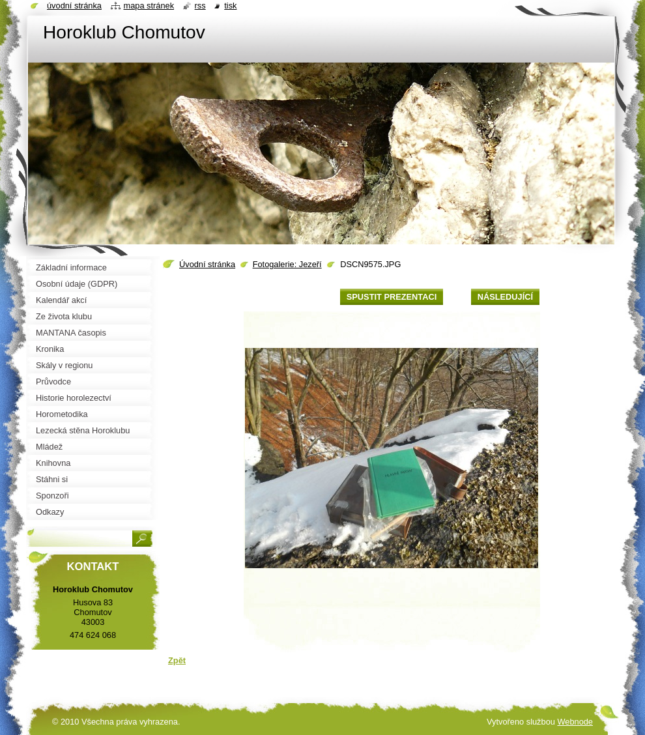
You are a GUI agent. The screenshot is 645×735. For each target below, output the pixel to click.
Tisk (230, 5)
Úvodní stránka (207, 264)
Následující (505, 297)
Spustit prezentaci (392, 297)
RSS (200, 5)
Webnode (575, 722)
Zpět (177, 660)
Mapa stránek (149, 5)
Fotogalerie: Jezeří (287, 264)
